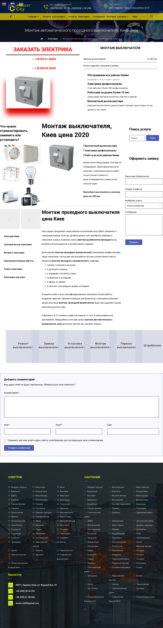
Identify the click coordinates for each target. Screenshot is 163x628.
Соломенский (40, 538)
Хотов (61, 542)
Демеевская (116, 521)
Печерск (138, 555)
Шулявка (38, 555)
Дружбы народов (42, 512)
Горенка (13, 508)
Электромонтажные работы (19, 261)
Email (59, 425)
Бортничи (14, 491)
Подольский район (119, 559)
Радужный (14, 533)
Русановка (39, 533)
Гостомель (39, 508)
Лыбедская (116, 546)
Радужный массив (119, 563)
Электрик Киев (11, 236)
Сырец (137, 567)
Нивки (88, 550)
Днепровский (92, 525)
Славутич (14, 538)
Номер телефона (144, 192)
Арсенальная (116, 487)
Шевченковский (17, 555)
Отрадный (14, 529)
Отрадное (115, 555)
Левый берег (64, 517)
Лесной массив (16, 521)
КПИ (137, 533)
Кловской (90, 533)
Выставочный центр (119, 504)
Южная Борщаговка (144, 597)
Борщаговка (40, 491)
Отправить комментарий (19, 448)
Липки (37, 521)
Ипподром (139, 529)
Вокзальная (116, 500)
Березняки (39, 487)
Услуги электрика (13, 269)
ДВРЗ (88, 521)
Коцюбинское (117, 533)
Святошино (63, 533)
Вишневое (63, 495)
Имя (7, 425)
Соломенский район (119, 567)
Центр (12, 550)
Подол (37, 529)
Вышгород (63, 500)
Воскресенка (40, 500)
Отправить (134, 242)
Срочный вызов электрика (18, 244)
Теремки (62, 538)
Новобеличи (15, 525)
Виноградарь (40, 495)
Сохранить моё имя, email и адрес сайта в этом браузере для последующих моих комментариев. (55, 440)
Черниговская (65, 550)
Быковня (62, 491)
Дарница (62, 508)
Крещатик (90, 538)
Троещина (14, 542)
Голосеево (63, 504)
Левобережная (41, 517)
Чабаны (38, 550)
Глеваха (38, 504)
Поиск (152, 138)
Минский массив (66, 521)
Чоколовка (91, 588)
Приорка (89, 563)
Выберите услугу (144, 204)
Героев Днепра (16, 504)
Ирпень (13, 517)
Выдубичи (90, 504)
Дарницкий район (142, 512)
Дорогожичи (15, 512)
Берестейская (141, 487)
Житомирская (65, 512)
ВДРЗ (12, 495)
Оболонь (38, 525)
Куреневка (115, 538)
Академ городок (17, 487)
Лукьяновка (91, 546)
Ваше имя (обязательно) (144, 179)
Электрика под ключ (14, 277)
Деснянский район (143, 521)
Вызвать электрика (14, 252)
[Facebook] (10, 16)
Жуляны (114, 529)
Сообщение (144, 224)
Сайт (109, 425)
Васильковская (117, 495)
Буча (60, 487)
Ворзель (13, 500)
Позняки (62, 529)
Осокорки (63, 525)
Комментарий (11, 393)
